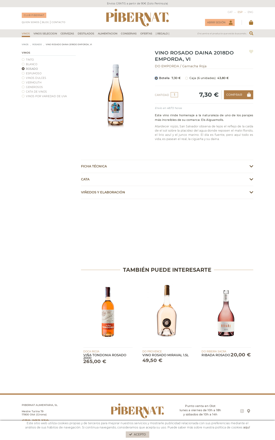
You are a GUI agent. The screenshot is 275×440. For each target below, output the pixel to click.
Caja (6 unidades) (209, 78)
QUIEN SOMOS (30, 22)
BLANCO (31, 64)
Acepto (137, 434)
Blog (45, 22)
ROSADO (37, 44)
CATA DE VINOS (36, 91)
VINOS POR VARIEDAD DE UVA (46, 96)
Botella (170, 78)
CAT (230, 12)
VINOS (25, 44)
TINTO (30, 59)
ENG (250, 12)
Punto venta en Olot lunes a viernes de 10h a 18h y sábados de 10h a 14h (200, 410)
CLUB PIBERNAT (34, 15)
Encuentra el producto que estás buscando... (222, 33)
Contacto (58, 22)
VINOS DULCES (36, 78)
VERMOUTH (33, 82)
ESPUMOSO (34, 73)
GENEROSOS (34, 87)
